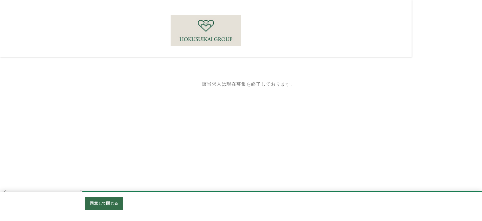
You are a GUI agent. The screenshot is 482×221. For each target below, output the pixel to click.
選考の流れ (14, 101)
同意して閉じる (104, 203)
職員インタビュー (21, 112)
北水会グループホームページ (33, 136)
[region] (241, 206)
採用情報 (12, 78)
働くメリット (17, 124)
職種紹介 (12, 89)
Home (9, 66)
